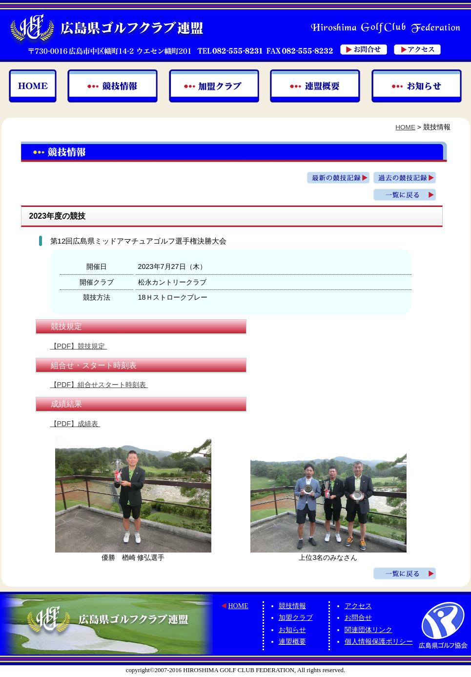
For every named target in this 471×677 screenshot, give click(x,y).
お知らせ (292, 630)
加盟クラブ (296, 617)
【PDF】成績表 (75, 424)
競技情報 (292, 606)
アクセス (358, 606)
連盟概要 (292, 641)
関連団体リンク (368, 630)
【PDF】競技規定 (78, 346)
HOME (405, 127)
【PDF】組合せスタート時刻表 (99, 385)
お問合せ (358, 617)
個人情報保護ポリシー (379, 641)
